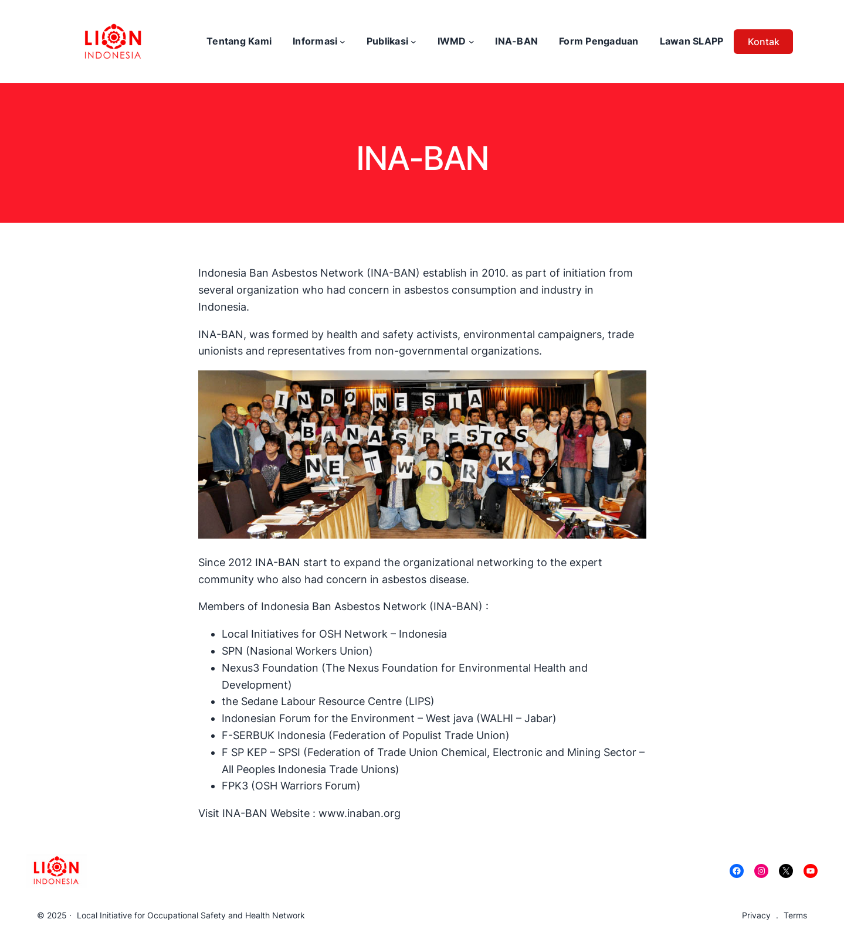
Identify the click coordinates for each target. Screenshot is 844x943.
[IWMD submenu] (471, 42)
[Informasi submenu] (342, 42)
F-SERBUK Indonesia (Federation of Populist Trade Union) (366, 735)
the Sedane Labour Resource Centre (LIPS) (328, 701)
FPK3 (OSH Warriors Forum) (291, 785)
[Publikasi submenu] (413, 42)
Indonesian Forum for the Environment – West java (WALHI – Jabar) (391, 718)
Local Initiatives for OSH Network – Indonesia (334, 634)
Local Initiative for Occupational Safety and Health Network (191, 915)
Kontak (763, 41)
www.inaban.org (359, 813)
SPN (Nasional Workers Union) (297, 651)
